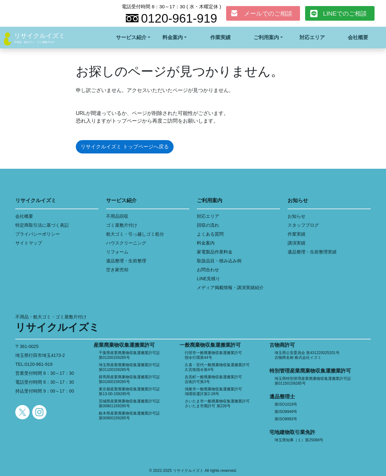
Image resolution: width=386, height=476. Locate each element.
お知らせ (296, 216)
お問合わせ (208, 269)
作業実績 (220, 37)
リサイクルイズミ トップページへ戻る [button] (124, 146)
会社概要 (358, 37)
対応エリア (312, 37)
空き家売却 (117, 269)
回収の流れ (208, 225)
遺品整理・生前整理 (126, 260)
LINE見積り (208, 278)
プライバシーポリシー (37, 234)
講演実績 (296, 242)
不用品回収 (117, 216)
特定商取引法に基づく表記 (42, 225)
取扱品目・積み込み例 (219, 260)
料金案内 (206, 242)
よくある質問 (210, 234)
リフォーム (117, 251)
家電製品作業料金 (214, 251)
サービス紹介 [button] (131, 37)
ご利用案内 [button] (266, 37)
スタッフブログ (303, 225)
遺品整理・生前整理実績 (312, 251)
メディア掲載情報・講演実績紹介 (230, 287)
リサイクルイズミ (39, 35)
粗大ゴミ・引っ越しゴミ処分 (135, 234)
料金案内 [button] (172, 37)
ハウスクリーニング (126, 242)
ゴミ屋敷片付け (121, 225)
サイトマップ (28, 242)
